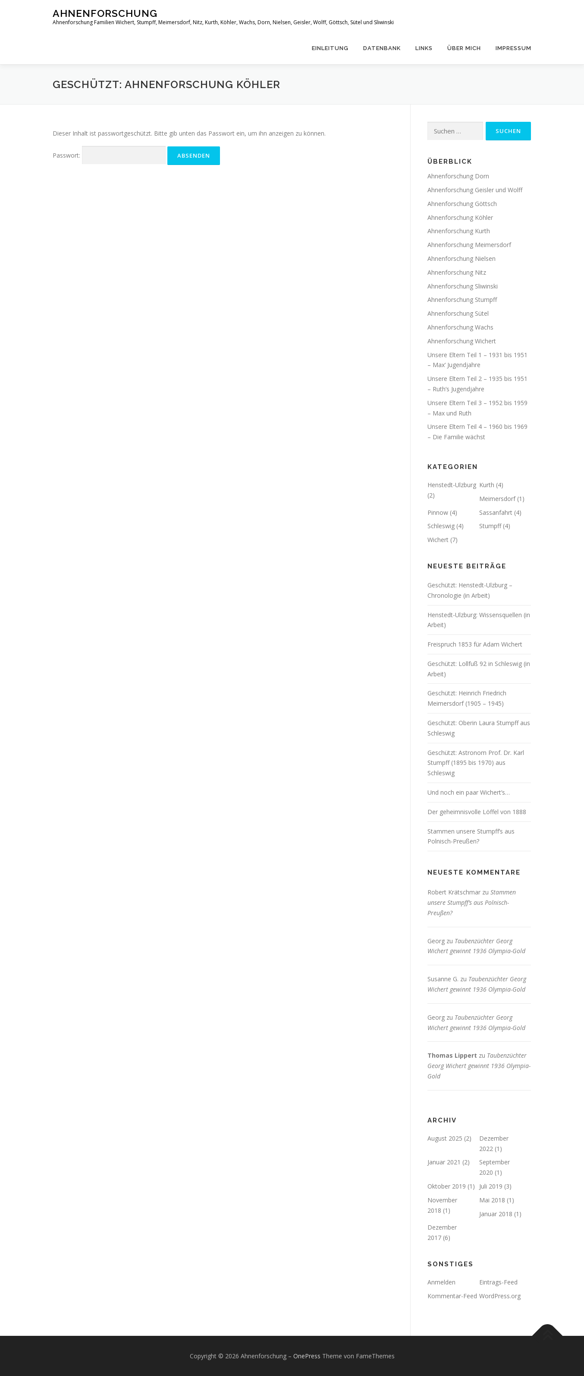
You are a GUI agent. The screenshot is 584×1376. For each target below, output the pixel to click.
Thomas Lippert (452, 1055)
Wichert (438, 540)
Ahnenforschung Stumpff (462, 299)
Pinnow (437, 512)
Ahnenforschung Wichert (461, 341)
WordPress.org (500, 1296)
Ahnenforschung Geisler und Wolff (474, 190)
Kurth (486, 485)
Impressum (513, 48)
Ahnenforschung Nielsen (461, 258)
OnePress (306, 1356)
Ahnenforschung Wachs (460, 327)
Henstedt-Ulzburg (451, 485)
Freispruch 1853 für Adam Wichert (474, 644)
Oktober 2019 (446, 1186)
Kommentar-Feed (452, 1296)
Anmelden (441, 1282)
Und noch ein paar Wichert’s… (468, 792)
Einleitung (330, 48)
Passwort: (109, 155)
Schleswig (441, 526)
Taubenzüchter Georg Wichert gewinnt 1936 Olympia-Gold (479, 1065)
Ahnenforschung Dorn (458, 176)
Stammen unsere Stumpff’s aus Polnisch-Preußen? (471, 902)
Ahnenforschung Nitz (456, 272)
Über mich (464, 48)
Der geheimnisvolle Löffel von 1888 (476, 812)
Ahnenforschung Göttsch (462, 204)
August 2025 (444, 1138)
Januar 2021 (444, 1162)
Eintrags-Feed (498, 1282)
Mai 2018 (492, 1200)
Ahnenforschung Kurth (458, 231)
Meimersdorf (497, 499)
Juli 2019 (490, 1186)
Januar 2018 (495, 1214)
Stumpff (490, 526)
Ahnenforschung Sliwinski (462, 286)
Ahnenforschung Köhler (460, 217)
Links (424, 48)
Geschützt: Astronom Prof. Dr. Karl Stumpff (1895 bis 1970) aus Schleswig (475, 762)
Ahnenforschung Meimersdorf (469, 245)
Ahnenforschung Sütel (458, 313)
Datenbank (382, 48)
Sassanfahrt (495, 512)
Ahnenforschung (105, 13)
